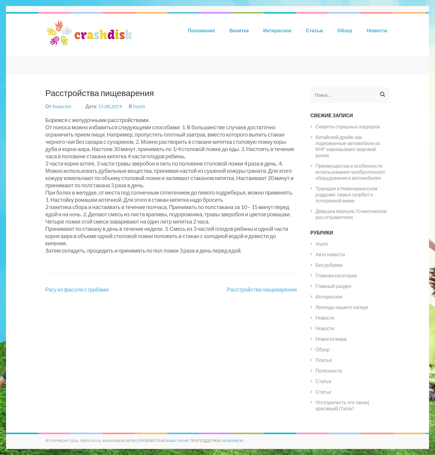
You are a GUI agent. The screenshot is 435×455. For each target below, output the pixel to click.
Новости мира (331, 339)
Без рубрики (329, 265)
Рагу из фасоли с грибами (76, 289)
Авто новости (330, 254)
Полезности (329, 370)
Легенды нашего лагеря (342, 307)
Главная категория (336, 275)
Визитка (239, 30)
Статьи (314, 30)
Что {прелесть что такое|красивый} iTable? (342, 405)
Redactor (62, 106)
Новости (377, 30)
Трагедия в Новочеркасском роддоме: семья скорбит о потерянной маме (347, 194)
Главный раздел (333, 286)
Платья (324, 360)
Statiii (139, 106)
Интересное (277, 30)
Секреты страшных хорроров (348, 126)
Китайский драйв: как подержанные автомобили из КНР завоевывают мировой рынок (348, 146)
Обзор (344, 30)
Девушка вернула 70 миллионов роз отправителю (351, 214)
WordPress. (233, 440)
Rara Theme (178, 440)
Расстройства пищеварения (262, 289)
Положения (201, 30)
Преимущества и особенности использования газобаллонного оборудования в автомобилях (350, 172)
